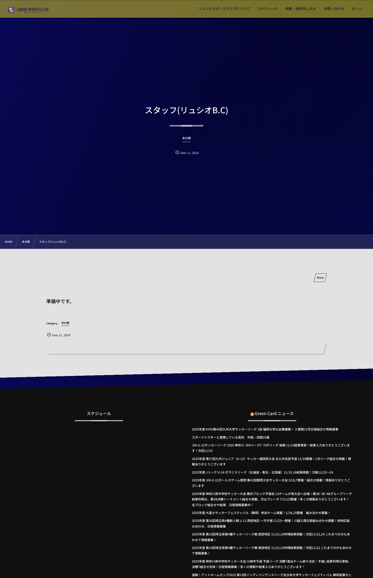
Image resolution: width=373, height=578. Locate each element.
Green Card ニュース (274, 410)
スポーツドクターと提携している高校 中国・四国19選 (231, 437)
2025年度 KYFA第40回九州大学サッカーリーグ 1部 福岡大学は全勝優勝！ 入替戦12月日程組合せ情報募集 (265, 429)
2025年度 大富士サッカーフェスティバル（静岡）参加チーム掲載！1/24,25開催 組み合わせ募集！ (261, 512)
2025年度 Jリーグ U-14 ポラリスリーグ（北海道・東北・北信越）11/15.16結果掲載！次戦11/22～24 (262, 472)
